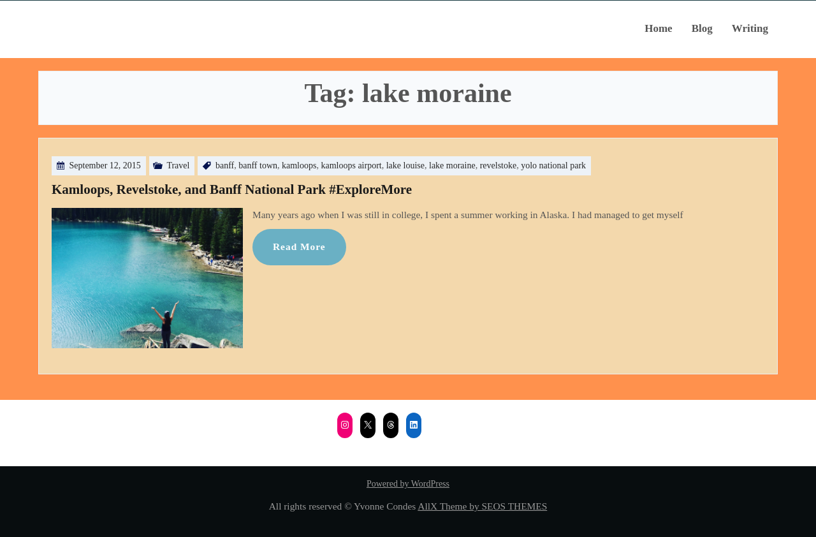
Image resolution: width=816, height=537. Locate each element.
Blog (702, 28)
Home (658, 28)
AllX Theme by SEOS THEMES (482, 506)
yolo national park (553, 165)
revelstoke (498, 165)
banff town (257, 165)
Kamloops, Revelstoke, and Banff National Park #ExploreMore (232, 189)
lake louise (405, 165)
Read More (299, 246)
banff (224, 165)
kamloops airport (351, 165)
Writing (750, 28)
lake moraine (452, 165)
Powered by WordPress (408, 484)
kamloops (299, 165)
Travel (177, 165)
